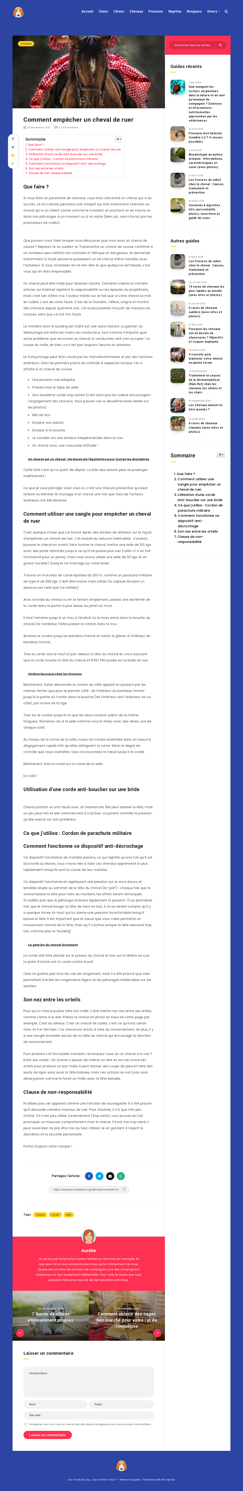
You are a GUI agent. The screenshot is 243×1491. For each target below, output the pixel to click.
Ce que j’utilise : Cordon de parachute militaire (63, 159)
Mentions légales (130, 1479)
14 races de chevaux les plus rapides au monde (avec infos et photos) (206, 291)
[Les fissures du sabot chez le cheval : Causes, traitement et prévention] (178, 180)
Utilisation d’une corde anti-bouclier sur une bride (65, 154)
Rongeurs (194, 11)
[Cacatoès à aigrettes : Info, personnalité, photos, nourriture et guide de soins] (178, 205)
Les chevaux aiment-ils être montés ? (206, 407)
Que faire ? (36, 145)
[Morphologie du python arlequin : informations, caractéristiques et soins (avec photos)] (178, 155)
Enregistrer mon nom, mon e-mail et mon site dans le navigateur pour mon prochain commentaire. (90, 1424)
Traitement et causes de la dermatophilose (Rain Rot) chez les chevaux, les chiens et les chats (205, 384)
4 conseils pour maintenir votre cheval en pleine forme (205, 358)
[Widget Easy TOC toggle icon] (220, 454)
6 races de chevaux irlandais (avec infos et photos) (206, 427)
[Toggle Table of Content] (116, 139)
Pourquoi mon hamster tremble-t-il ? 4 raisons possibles (206, 137)
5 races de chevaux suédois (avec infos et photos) (205, 312)
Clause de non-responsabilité (50, 173)
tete (68, 1214)
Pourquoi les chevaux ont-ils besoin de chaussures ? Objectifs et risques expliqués (206, 335)
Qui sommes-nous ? (104, 1479)
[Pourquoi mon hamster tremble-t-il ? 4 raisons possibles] (178, 133)
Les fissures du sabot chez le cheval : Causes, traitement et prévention (206, 186)
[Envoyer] (220, 45)
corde (55, 1214)
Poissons (156, 11)
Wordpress (168, 1479)
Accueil (88, 11)
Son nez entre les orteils (46, 168)
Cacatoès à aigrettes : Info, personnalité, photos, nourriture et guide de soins (205, 211)
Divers (212, 11)
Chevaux (136, 11)
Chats (103, 11)
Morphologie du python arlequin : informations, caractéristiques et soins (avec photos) (206, 161)
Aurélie (88, 1250)
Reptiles (175, 11)
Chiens (119, 11)
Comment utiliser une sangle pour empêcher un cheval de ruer (75, 149)
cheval (40, 1214)
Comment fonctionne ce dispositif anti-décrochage (67, 164)
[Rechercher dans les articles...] (197, 45)
